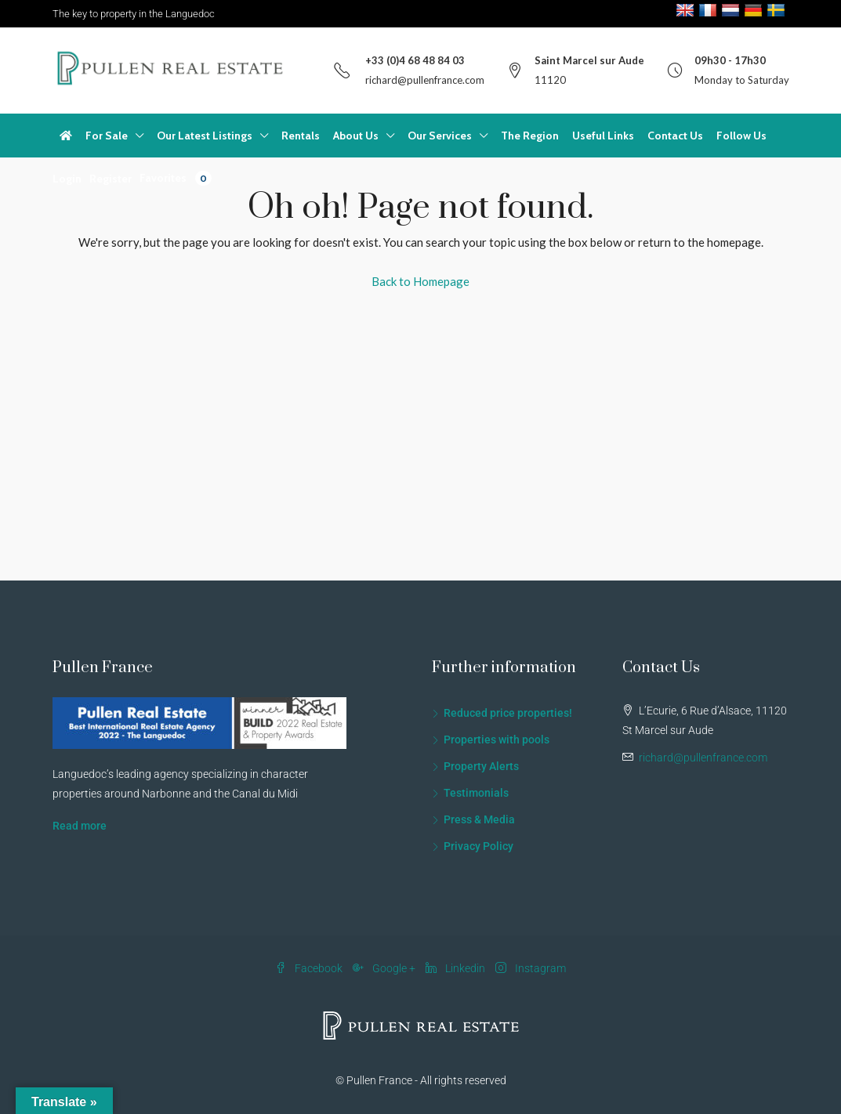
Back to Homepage (420, 281)
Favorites (176, 178)
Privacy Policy (478, 846)
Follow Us (741, 135)
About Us (356, 135)
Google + (385, 968)
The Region (530, 135)
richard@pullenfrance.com (424, 80)
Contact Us (675, 135)
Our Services (440, 135)
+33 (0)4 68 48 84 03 (415, 60)
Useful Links (603, 135)
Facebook (310, 968)
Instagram (530, 968)
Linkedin (457, 968)
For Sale (106, 135)
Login (67, 179)
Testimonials (476, 793)
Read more (80, 825)
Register (110, 179)
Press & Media (479, 819)
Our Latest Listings (204, 135)
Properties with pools (496, 739)
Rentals (300, 135)
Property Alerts (481, 766)
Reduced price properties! (508, 713)
